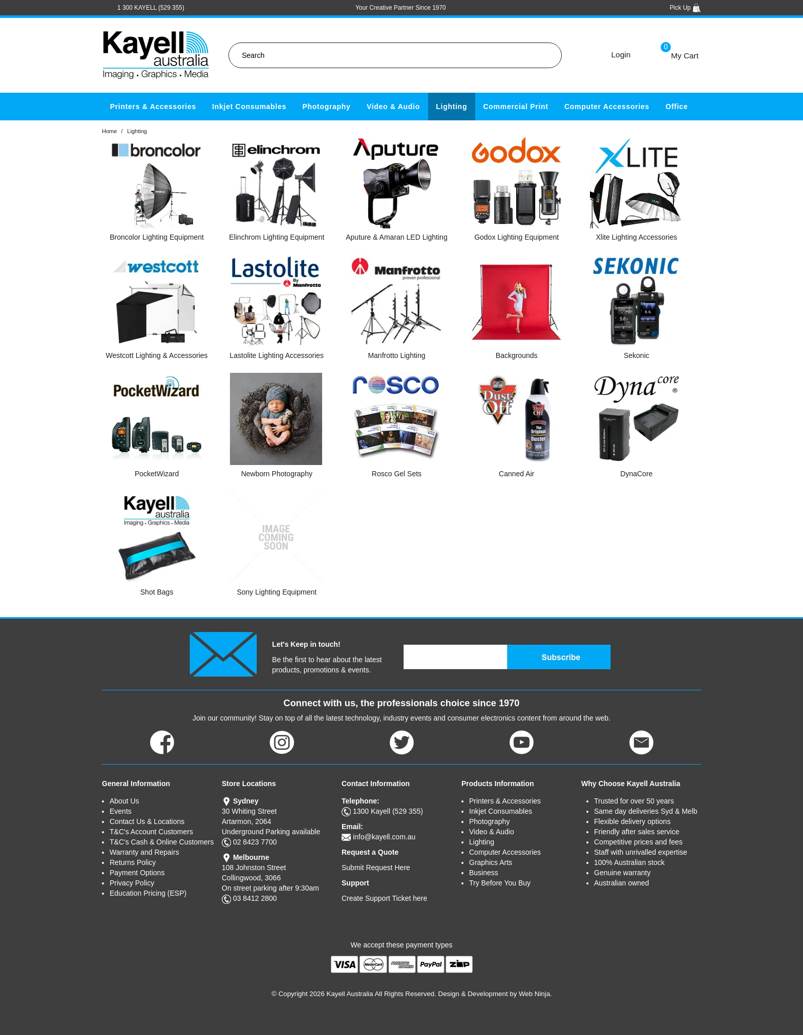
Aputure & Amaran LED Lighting (396, 237)
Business (483, 873)
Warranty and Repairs (144, 852)
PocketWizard (157, 474)
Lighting (451, 106)
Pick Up (685, 7)
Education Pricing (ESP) (148, 893)
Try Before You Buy (500, 883)
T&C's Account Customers (151, 832)
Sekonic (636, 355)
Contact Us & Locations (147, 821)
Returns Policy (133, 862)
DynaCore (636, 474)
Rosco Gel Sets (396, 474)
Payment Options (137, 873)
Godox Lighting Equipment (516, 237)
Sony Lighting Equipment (276, 592)
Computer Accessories (606, 106)
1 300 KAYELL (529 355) (150, 7)
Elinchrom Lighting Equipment (276, 237)
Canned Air (516, 474)
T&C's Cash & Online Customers (162, 842)
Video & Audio (393, 106)
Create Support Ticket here (384, 898)
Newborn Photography (276, 474)
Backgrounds (517, 355)
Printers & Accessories (153, 106)
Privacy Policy (132, 883)
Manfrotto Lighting (396, 355)
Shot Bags (157, 592)
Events (121, 811)
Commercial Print (515, 106)
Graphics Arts (490, 862)
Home (109, 131)
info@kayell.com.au (384, 837)
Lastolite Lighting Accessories (276, 355)
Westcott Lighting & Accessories (157, 355)
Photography (327, 106)
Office (676, 106)
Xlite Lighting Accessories (636, 237)
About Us (124, 801)
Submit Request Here (376, 867)
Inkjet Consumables (249, 106)
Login (621, 54)
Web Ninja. (535, 994)
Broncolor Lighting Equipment (157, 237)
